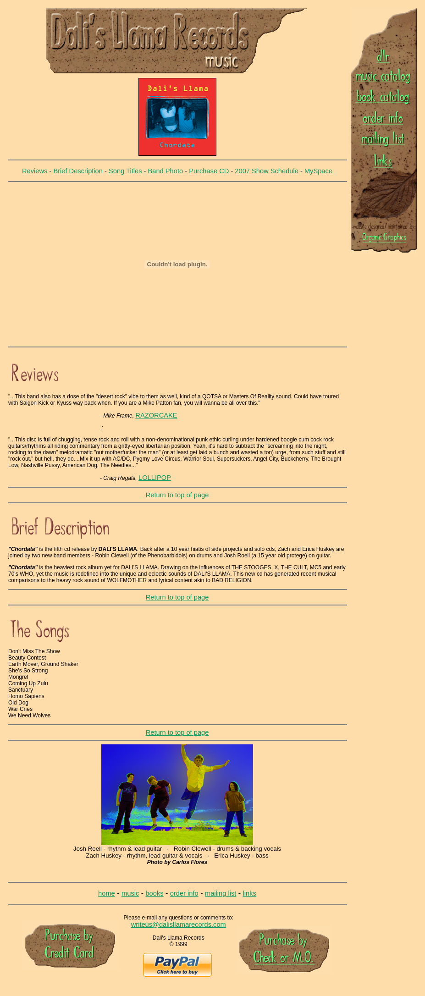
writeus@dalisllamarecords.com (178, 924)
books (154, 893)
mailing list (220, 893)
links (249, 893)
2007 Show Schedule (266, 171)
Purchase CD (209, 171)
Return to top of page (177, 495)
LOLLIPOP (154, 477)
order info (184, 893)
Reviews (34, 171)
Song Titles (125, 171)
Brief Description (78, 171)
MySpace (318, 171)
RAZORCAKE (156, 415)
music (130, 893)
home (106, 893)
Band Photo (165, 171)
